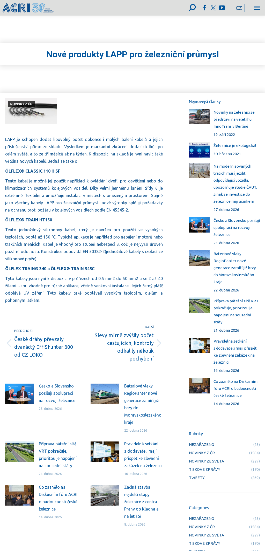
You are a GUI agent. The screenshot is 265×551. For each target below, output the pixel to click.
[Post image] (19, 394)
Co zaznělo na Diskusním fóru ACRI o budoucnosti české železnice (58, 498)
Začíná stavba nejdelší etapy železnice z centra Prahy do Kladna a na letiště (141, 502)
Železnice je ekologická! (235, 145)
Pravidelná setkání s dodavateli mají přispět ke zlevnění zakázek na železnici (143, 454)
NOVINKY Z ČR (21, 104)
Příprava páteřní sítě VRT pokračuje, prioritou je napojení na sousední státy (58, 454)
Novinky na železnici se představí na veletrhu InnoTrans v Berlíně (234, 119)
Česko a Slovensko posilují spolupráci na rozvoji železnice (57, 393)
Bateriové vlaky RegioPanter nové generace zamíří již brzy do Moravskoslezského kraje (142, 404)
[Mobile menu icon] (257, 8)
